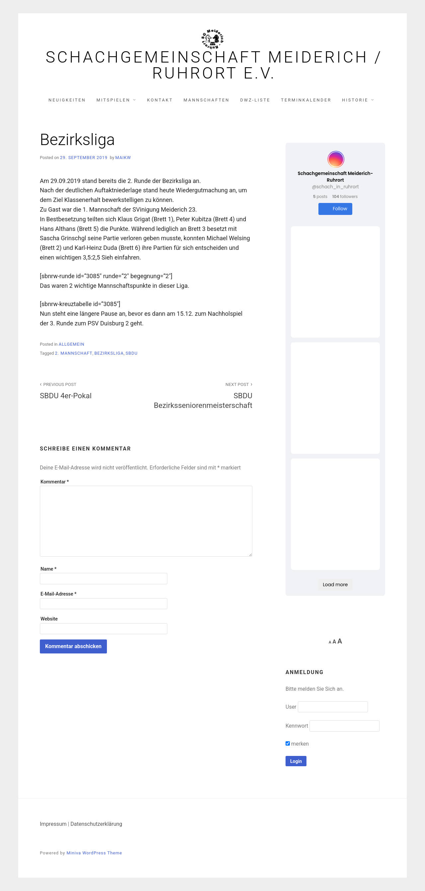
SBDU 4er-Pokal (89, 390)
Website (49, 619)
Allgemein (72, 344)
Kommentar (55, 482)
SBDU (131, 353)
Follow (335, 208)
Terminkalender (306, 99)
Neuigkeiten (67, 99)
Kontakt (160, 99)
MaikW (123, 157)
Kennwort (297, 726)
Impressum (53, 824)
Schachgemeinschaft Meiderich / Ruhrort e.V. (213, 65)
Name (48, 569)
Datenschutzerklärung (96, 824)
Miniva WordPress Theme (94, 852)
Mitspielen (113, 99)
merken (297, 744)
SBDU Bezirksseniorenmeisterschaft (202, 395)
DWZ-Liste (255, 99)
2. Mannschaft (73, 353)
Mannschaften (207, 99)
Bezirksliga (109, 353)
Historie (355, 99)
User (291, 707)
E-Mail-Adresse (58, 594)
